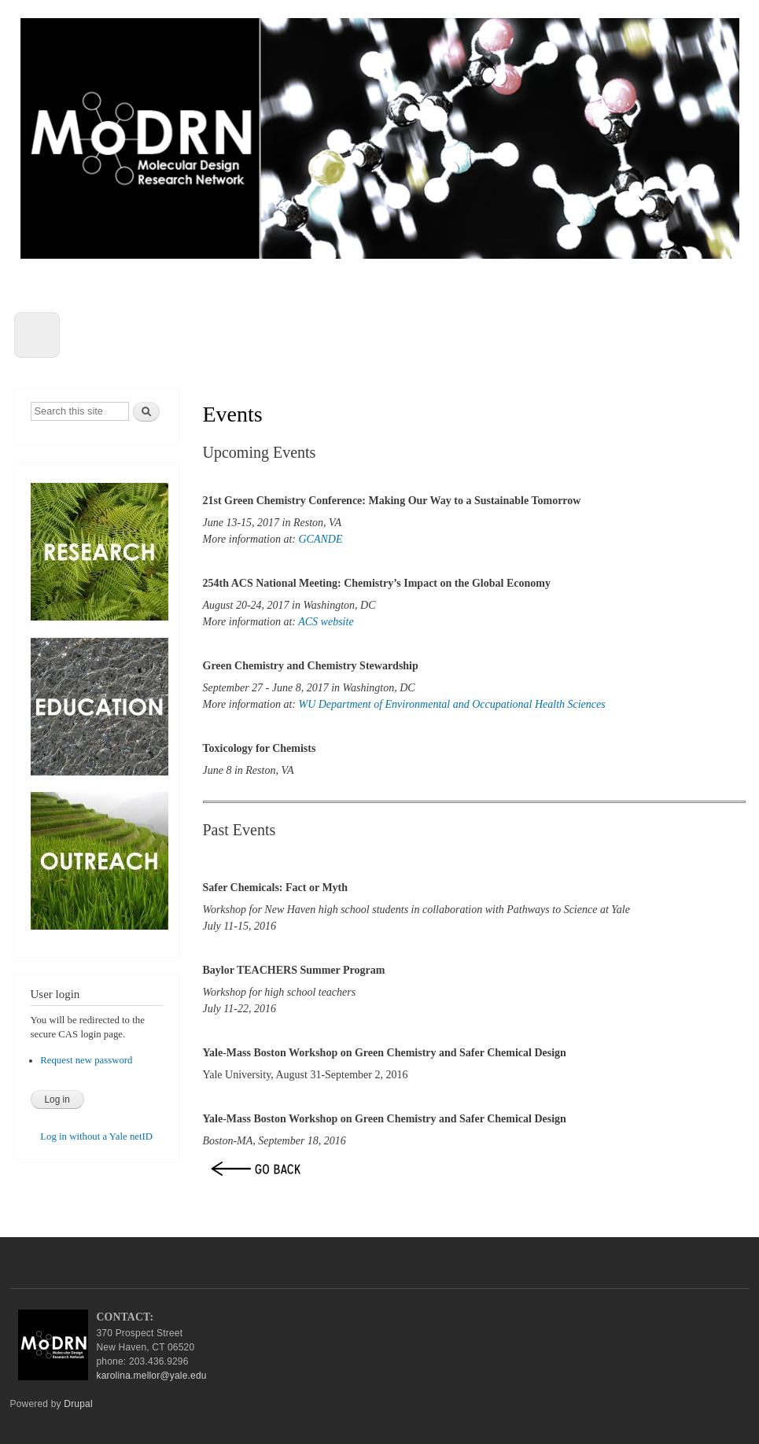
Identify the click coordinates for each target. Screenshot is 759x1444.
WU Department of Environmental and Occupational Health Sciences (451, 704)
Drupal (78, 1403)
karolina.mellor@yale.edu (152, 1375)
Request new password (86, 1060)
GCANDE (320, 539)
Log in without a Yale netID (96, 1136)
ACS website (325, 622)
